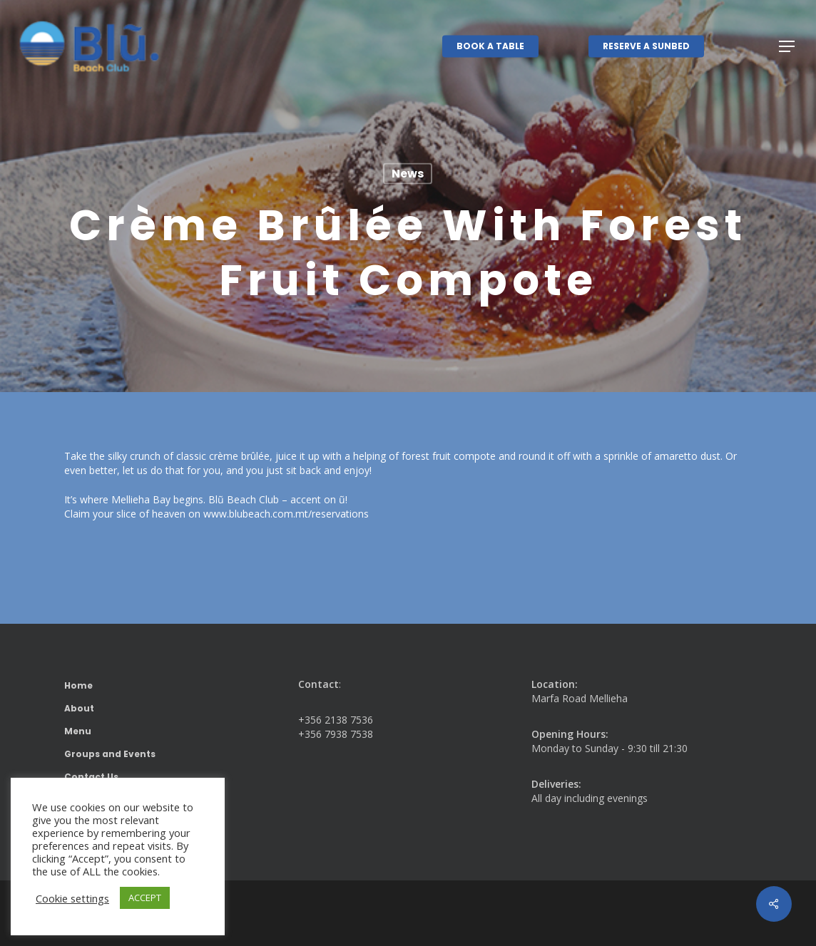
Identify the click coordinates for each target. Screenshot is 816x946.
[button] (787, 46)
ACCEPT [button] (144, 897)
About (79, 708)
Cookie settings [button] (72, 898)
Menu (77, 731)
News (408, 173)
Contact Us (91, 777)
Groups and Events (109, 754)
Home (78, 685)
